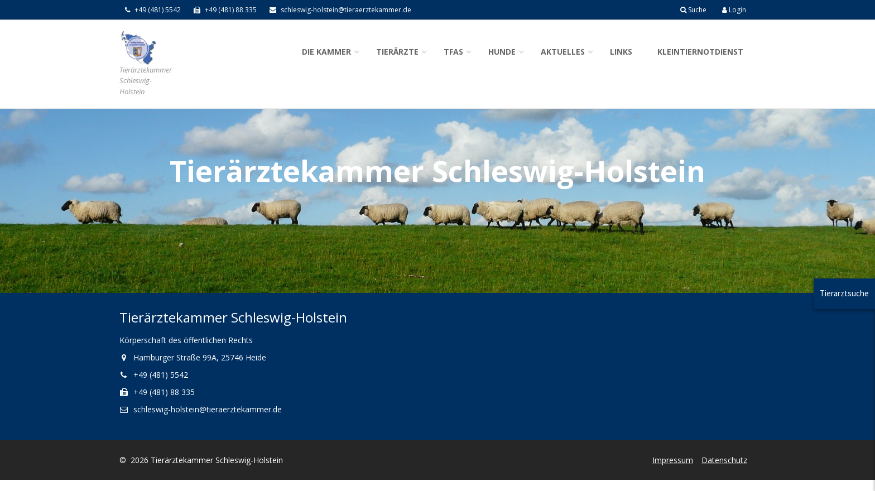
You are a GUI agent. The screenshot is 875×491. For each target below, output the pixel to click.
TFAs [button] (453, 51)
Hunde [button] (502, 51)
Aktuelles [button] (563, 51)
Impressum (672, 460)
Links (621, 51)
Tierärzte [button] (397, 51)
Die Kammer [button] (326, 51)
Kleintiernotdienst (700, 51)
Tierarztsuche (844, 293)
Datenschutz (724, 460)
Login (734, 10)
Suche (693, 10)
